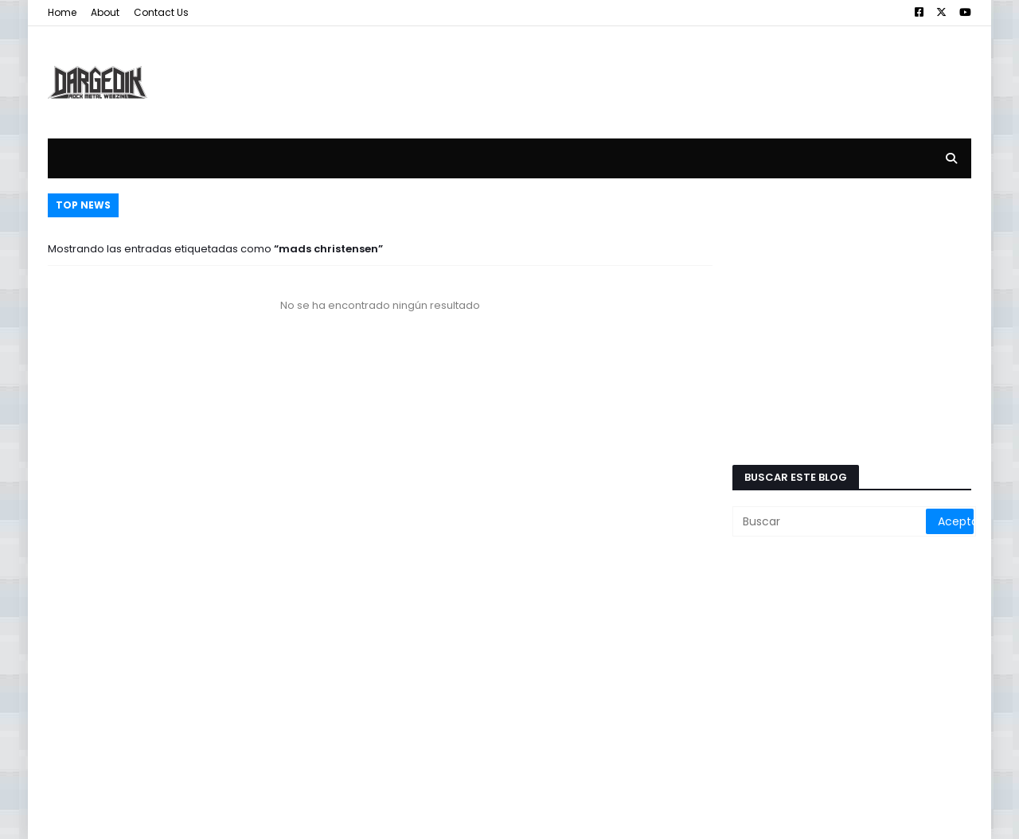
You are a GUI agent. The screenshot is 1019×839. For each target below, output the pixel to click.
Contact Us (161, 12)
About (105, 12)
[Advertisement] (681, 70)
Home (62, 12)
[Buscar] (830, 521)
